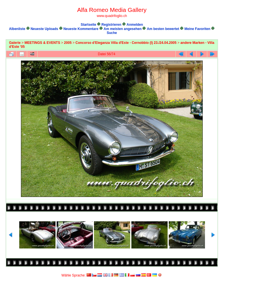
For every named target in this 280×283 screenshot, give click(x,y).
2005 (68, 43)
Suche (112, 33)
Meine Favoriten (197, 29)
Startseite (88, 25)
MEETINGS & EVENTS (42, 43)
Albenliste (17, 29)
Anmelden (135, 25)
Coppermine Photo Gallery (211, 270)
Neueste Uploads (44, 29)
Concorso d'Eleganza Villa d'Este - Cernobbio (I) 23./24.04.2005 (126, 43)
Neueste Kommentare (80, 29)
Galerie (15, 43)
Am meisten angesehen (123, 29)
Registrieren (111, 25)
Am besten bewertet (163, 29)
